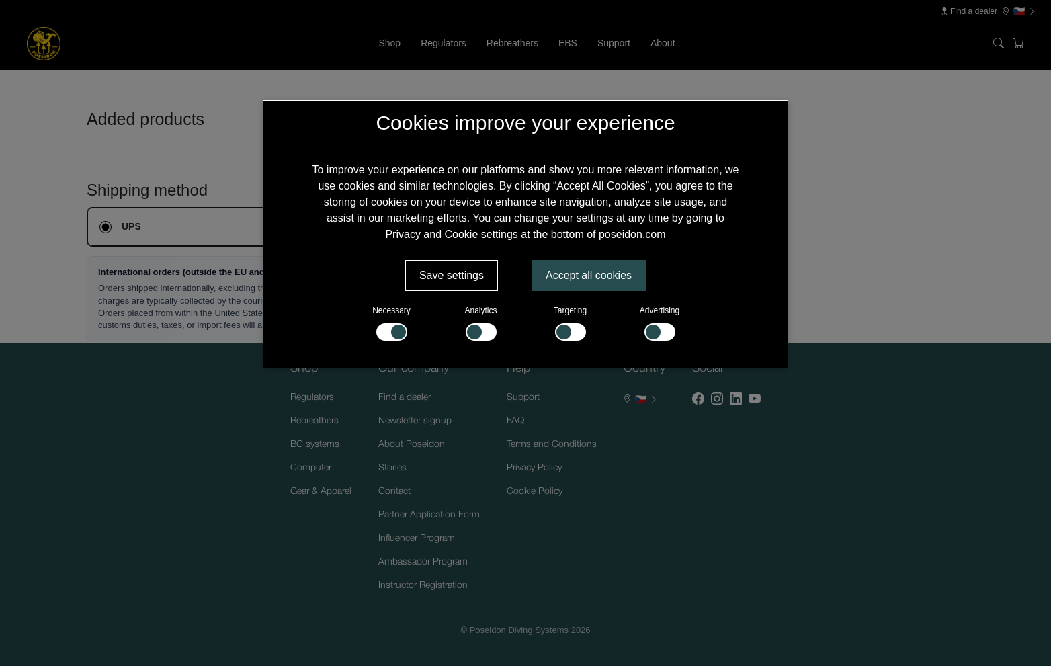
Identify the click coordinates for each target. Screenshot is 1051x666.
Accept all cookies (589, 275)
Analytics (480, 323)
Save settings (451, 275)
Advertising (659, 323)
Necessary (391, 323)
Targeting (570, 323)
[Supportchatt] (1006, 621)
